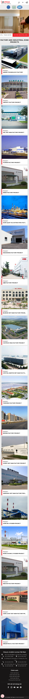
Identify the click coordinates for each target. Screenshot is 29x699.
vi (22, 2)
